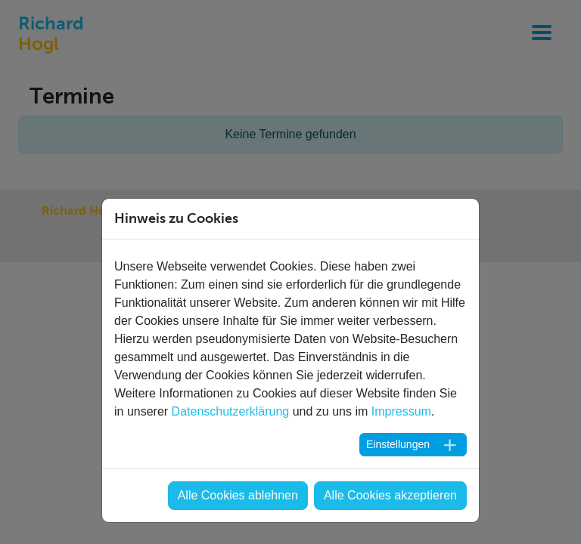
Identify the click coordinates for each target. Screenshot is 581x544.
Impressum (401, 411)
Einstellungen (398, 444)
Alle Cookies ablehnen (238, 495)
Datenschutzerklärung (231, 411)
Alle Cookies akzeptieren (390, 495)
